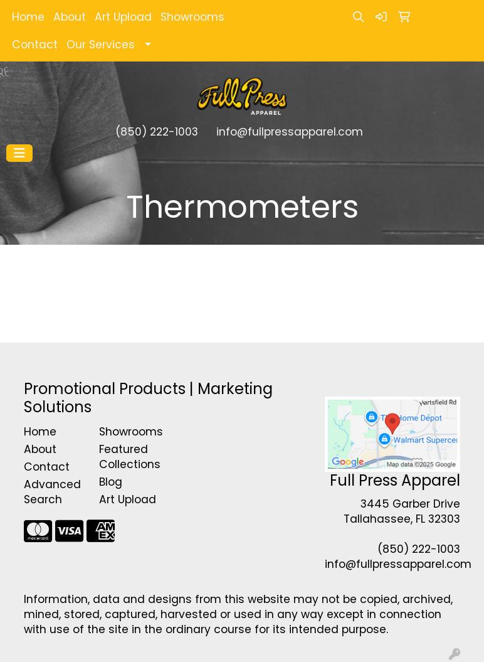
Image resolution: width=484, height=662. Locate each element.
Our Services (100, 44)
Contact (35, 44)
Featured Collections (129, 457)
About (69, 16)
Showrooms (192, 16)
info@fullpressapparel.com (289, 131)
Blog (110, 481)
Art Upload (123, 16)
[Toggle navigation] (19, 153)
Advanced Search (52, 492)
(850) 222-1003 (156, 131)
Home (28, 16)
